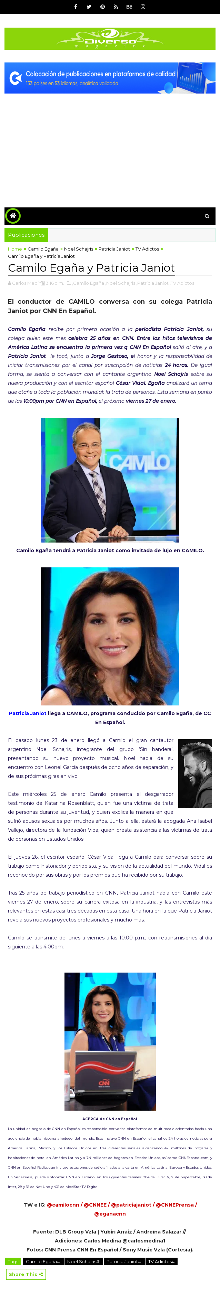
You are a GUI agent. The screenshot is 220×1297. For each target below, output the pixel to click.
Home (15, 249)
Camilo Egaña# (43, 1261)
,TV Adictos (182, 283)
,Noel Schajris (120, 283)
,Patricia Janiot (152, 283)
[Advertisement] (110, 145)
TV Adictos (147, 249)
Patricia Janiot (114, 249)
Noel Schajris (78, 249)
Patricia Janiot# (124, 1261)
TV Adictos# (161, 1261)
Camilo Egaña (43, 249)
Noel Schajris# (83, 1261)
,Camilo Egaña (88, 283)
